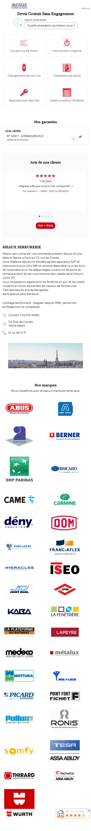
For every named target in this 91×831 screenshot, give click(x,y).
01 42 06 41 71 (17, 332)
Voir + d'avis (45, 225)
